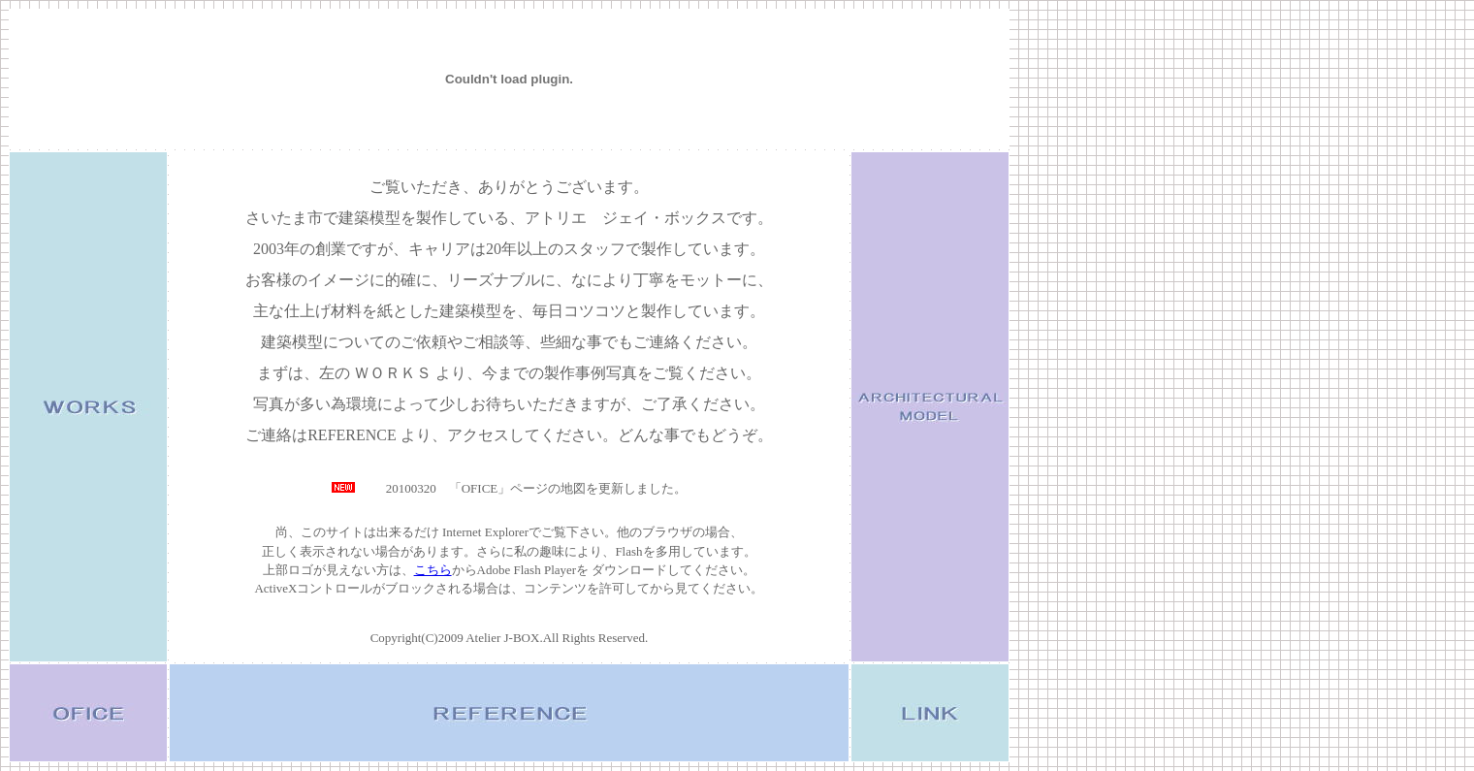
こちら (433, 569)
